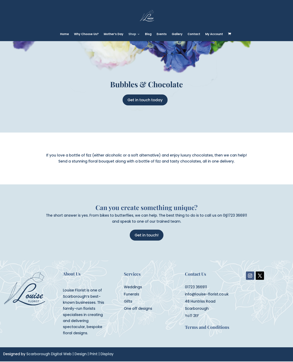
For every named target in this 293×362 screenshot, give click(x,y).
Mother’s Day (113, 34)
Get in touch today (145, 100)
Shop (132, 34)
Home (64, 34)
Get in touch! (147, 235)
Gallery (177, 34)
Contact (194, 34)
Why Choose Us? (86, 34)
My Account (214, 34)
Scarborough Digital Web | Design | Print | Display (70, 354)
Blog (148, 34)
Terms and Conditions (207, 327)
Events (162, 34)
